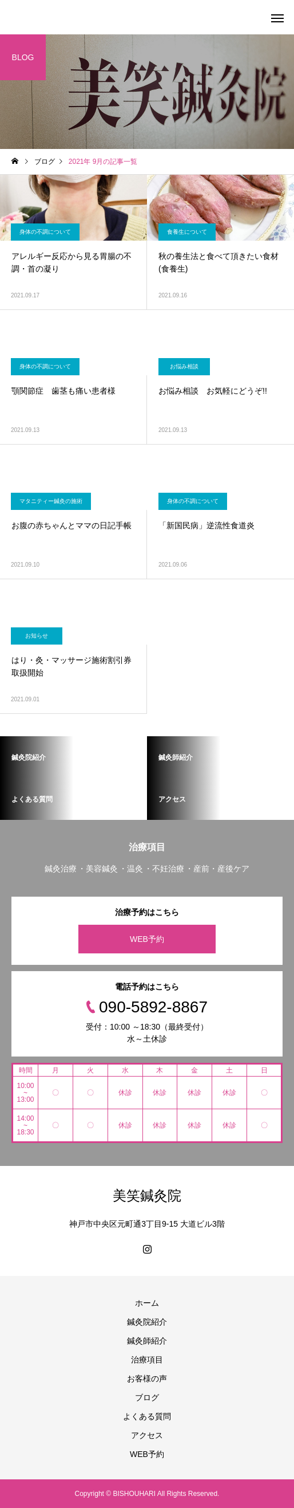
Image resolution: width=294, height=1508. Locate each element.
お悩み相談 (184, 366)
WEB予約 (147, 939)
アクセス (147, 1435)
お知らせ (36, 636)
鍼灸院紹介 (147, 1321)
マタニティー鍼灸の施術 (50, 501)
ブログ (147, 1397)
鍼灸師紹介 (147, 1340)
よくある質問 (147, 1416)
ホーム (147, 1302)
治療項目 (147, 1359)
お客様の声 (147, 1378)
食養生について (187, 232)
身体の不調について (45, 232)
